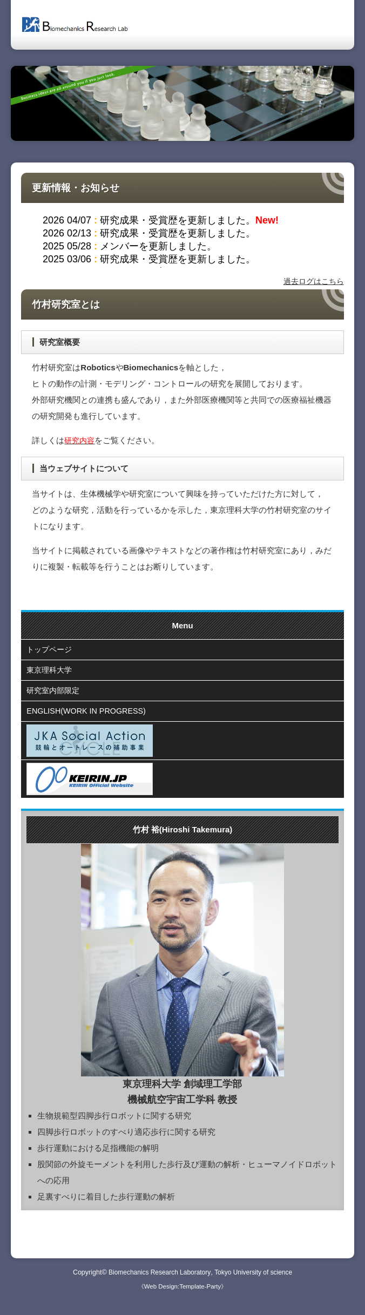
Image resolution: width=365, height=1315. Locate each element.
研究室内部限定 (54, 694)
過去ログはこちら (311, 281)
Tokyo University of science (255, 1278)
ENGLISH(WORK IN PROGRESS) (88, 716)
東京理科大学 (50, 672)
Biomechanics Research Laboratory (158, 1278)
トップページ (50, 650)
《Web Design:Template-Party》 (182, 1292)
